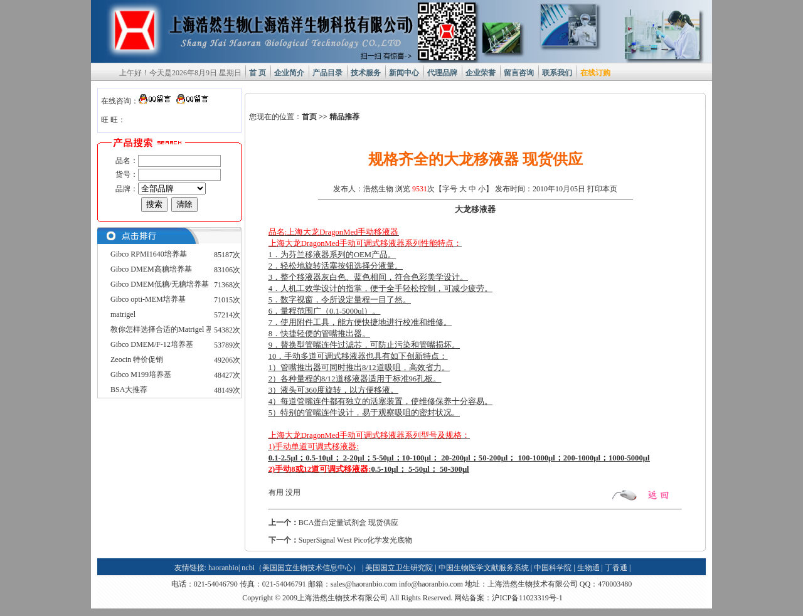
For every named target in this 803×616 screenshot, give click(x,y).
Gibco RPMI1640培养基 (148, 254)
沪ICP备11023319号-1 (527, 597)
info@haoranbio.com (431, 584)
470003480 (615, 584)
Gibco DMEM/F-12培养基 (151, 344)
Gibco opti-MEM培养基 (148, 299)
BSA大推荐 (128, 389)
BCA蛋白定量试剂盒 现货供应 (349, 522)
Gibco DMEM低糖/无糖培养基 (159, 284)
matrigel (123, 314)
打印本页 (602, 188)
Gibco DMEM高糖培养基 (151, 269)
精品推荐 (344, 116)
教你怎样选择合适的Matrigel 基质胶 (169, 329)
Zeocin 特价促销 (136, 359)
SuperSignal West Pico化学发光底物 (355, 540)
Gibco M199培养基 (140, 374)
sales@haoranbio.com (364, 584)
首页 (309, 116)
